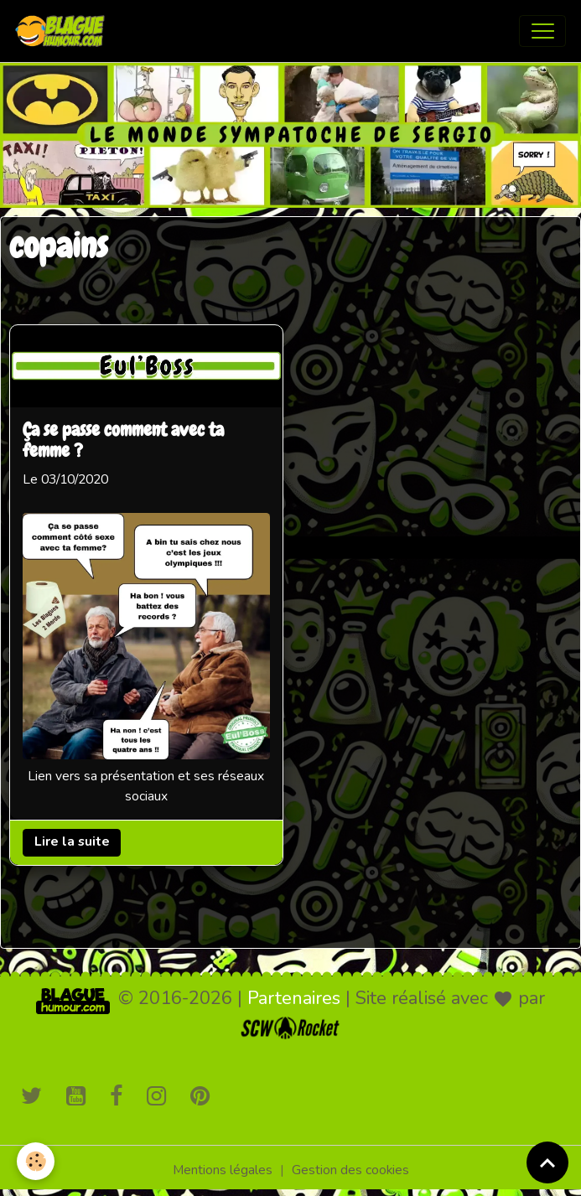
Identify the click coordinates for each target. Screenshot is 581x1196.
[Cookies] (35, 1161)
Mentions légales (222, 1170)
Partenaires (293, 998)
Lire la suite (72, 841)
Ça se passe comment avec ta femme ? (123, 441)
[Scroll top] (547, 1162)
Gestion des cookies (350, 1170)
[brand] (63, 31)
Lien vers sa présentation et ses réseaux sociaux (146, 786)
